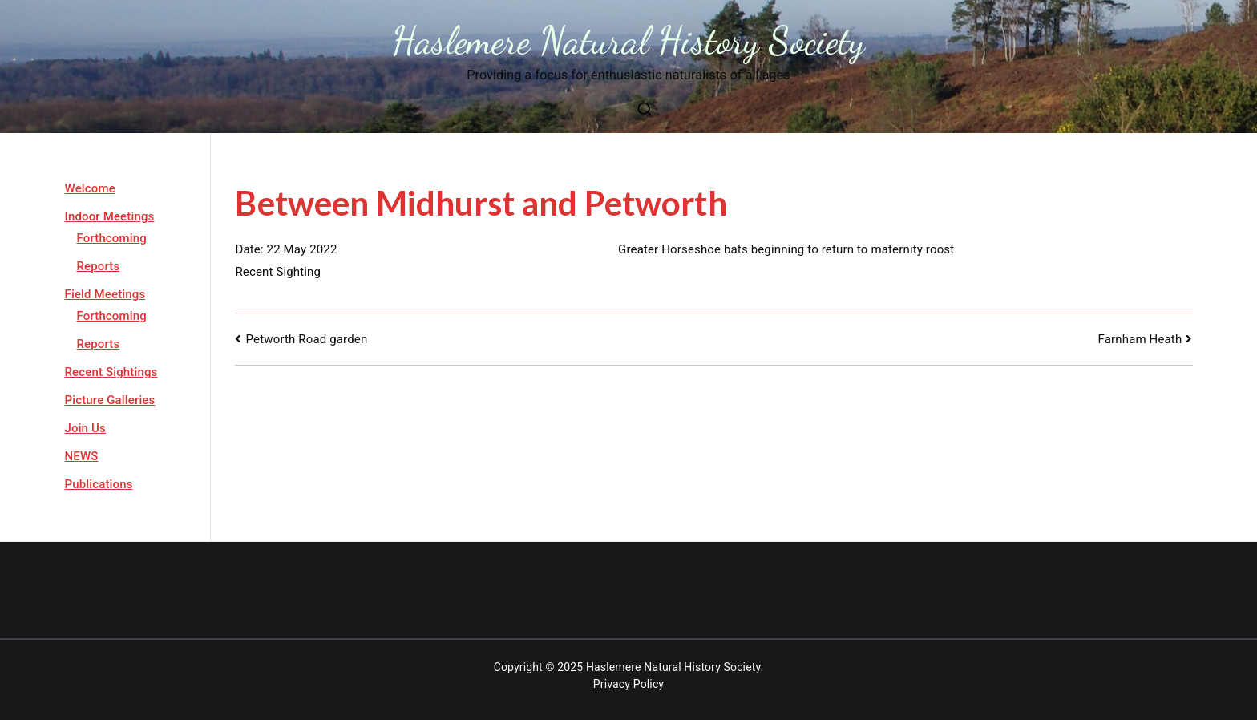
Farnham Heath (1140, 339)
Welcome (90, 188)
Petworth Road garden (307, 339)
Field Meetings (105, 294)
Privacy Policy (628, 684)
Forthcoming (112, 238)
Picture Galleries (110, 400)
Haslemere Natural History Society (629, 40)
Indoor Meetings (110, 216)
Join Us (85, 428)
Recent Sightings (111, 372)
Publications (99, 484)
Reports (98, 266)
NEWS (82, 456)
